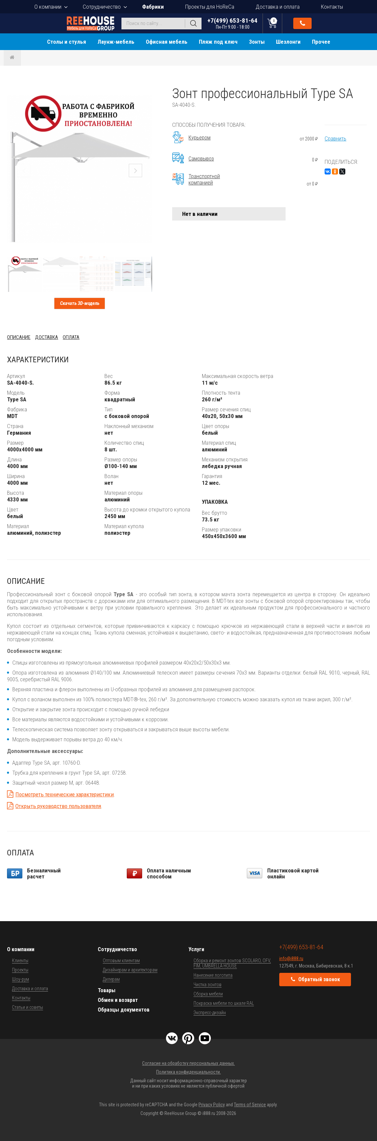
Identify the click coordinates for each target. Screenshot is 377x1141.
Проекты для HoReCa (209, 6)
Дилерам (111, 979)
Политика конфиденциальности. (188, 1072)
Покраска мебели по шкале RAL (224, 1003)
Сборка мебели (208, 994)
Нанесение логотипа (213, 975)
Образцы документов (123, 1010)
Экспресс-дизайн (210, 1012)
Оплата (71, 337)
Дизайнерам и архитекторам (130, 970)
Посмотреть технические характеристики (64, 794)
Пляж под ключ (218, 41)
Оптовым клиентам (121, 960)
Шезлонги (288, 41)
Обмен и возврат (118, 1000)
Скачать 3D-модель (79, 303)
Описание (18, 337)
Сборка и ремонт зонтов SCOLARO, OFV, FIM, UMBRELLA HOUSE (232, 963)
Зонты (257, 41)
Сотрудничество (102, 6)
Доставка (46, 337)
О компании (47, 6)
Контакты (332, 6)
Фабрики (153, 6)
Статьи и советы (27, 1007)
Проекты (20, 970)
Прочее (321, 41)
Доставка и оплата (278, 6)
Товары (106, 990)
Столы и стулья (66, 41)
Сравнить (335, 138)
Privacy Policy (212, 1104)
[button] (146, 91)
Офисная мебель (166, 41)
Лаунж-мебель (115, 41)
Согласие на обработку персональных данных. (188, 1063)
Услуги (196, 949)
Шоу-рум (20, 979)
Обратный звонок (302, 23)
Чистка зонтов (208, 984)
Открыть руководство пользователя (58, 806)
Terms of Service (250, 1104)
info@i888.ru (291, 958)
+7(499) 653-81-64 (233, 23)
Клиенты (20, 960)
